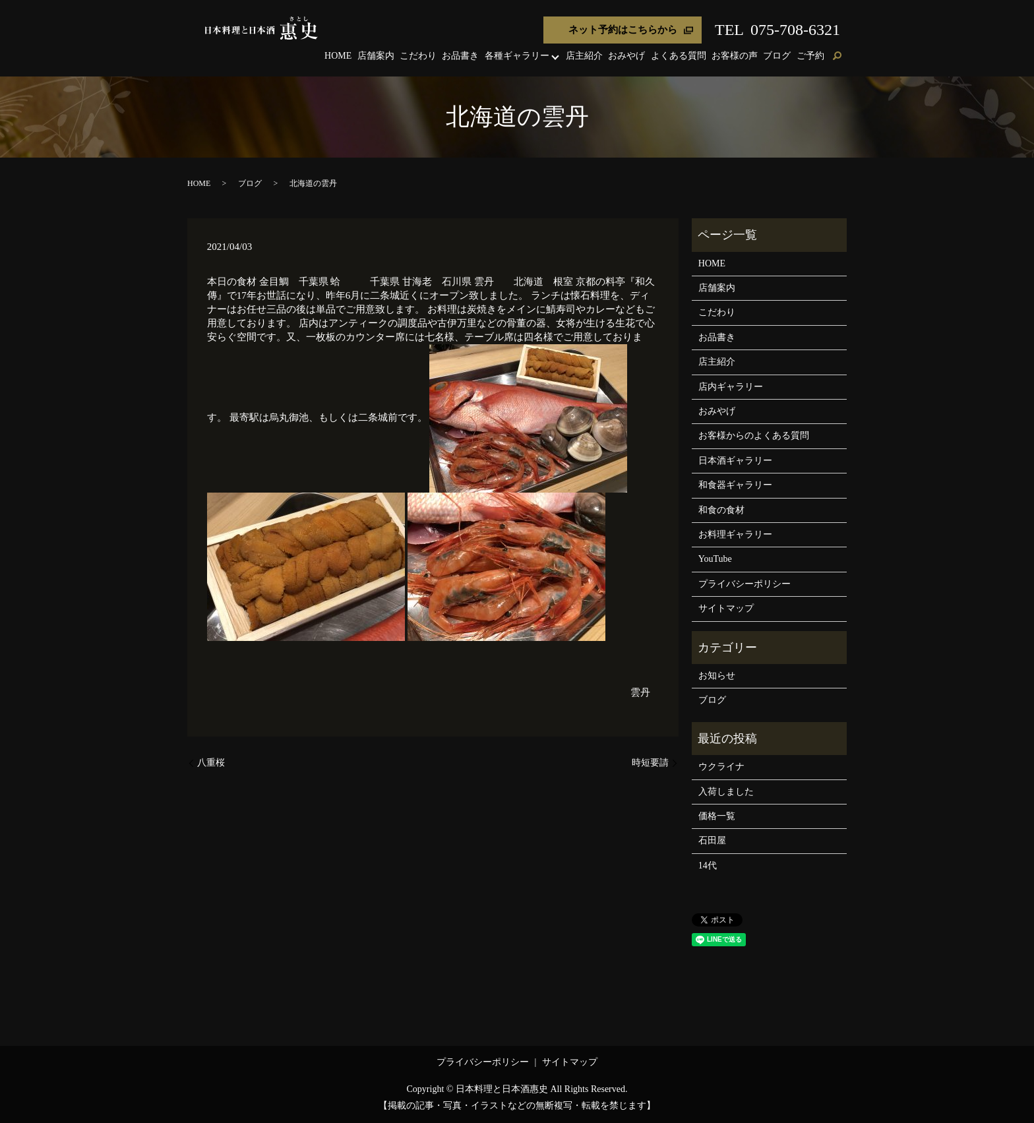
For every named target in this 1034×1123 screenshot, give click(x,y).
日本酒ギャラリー (735, 461)
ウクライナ (721, 767)
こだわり (418, 56)
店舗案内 (375, 56)
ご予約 (810, 56)
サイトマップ (726, 608)
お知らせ (716, 676)
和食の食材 (721, 510)
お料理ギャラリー (735, 534)
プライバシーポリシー (744, 584)
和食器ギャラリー (735, 485)
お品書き (460, 56)
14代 (707, 865)
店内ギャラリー (730, 387)
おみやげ (626, 56)
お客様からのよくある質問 (753, 435)
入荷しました (726, 792)
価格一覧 (716, 816)
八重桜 (211, 763)
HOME (337, 56)
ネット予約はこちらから (622, 29)
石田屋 (712, 840)
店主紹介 (584, 56)
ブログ (777, 56)
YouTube (715, 559)
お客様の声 (735, 56)
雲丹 (640, 692)
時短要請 (650, 763)
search (837, 57)
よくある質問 (678, 56)
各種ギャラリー (517, 56)
